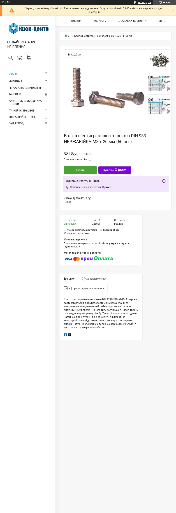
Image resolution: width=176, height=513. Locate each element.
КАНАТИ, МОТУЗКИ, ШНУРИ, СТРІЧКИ (25, 102)
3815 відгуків (144, 2)
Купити (80, 170)
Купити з (114, 170)
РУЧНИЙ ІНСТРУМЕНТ (21, 110)
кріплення (114, 313)
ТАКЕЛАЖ (15, 94)
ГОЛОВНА (76, 20)
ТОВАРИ (12, 73)
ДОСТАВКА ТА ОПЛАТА (132, 20)
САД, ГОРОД (16, 123)
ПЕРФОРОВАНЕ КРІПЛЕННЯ (25, 87)
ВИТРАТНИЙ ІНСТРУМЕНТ (24, 116)
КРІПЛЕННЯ (15, 81)
